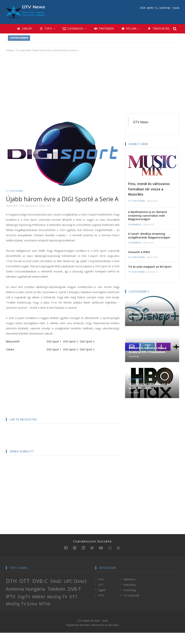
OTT (24, 581)
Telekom (56, 589)
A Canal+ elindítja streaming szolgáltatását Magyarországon (149, 236)
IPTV (10, 597)
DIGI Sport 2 (70, 342)
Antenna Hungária (25, 589)
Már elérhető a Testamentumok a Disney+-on (151, 314)
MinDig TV (57, 597)
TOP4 (48, 28)
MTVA (44, 604)
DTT (73, 597)
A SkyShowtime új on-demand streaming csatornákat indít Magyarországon (147, 216)
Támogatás (161, 28)
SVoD (55, 581)
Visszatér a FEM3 (139, 252)
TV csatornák (22, 50)
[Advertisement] (92, 82)
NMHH (38, 597)
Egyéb (102, 590)
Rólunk (133, 28)
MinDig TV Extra (21, 604)
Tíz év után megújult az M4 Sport (150, 267)
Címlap (24, 28)
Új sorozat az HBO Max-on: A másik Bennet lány (149, 386)
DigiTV (24, 597)
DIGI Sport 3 (87, 342)
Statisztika (129, 585)
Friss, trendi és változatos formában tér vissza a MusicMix (149, 189)
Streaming (134, 225)
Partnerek (105, 28)
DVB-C (40, 581)
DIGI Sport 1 (53, 342)
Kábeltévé (129, 579)
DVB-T (74, 589)
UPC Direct (75, 581)
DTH (11, 581)
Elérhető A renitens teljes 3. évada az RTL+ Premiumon (148, 350)
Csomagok (75, 28)
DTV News (140, 122)
